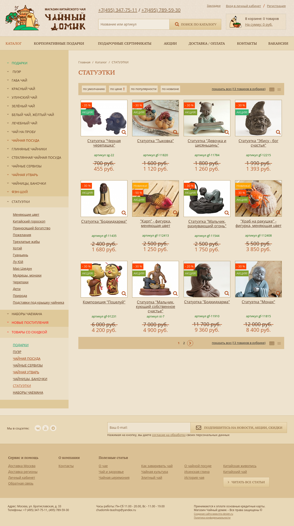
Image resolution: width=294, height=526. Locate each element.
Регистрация (276, 6)
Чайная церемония (114, 477)
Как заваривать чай (157, 466)
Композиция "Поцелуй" (104, 302)
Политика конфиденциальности (212, 517)
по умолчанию (94, 89)
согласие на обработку (169, 435)
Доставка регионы (22, 471)
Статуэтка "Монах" (258, 301)
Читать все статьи (248, 482)
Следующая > (190, 343)
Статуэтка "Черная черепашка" (104, 143)
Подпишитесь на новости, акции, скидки (238, 427)
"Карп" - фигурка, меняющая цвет (155, 223)
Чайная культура (154, 471)
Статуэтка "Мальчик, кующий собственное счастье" (155, 306)
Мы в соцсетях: (18, 428)
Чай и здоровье (111, 471)
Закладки (214, 6)
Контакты (66, 466)
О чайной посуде (197, 466)
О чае (103, 466)
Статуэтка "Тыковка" (155, 140)
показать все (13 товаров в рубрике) (238, 89)
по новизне (170, 89)
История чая (194, 477)
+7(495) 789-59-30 (161, 10)
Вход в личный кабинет (243, 6)
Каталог (101, 62)
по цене (116, 89)
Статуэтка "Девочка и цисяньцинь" (207, 143)
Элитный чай (151, 477)
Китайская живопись (239, 466)
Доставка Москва (22, 466)
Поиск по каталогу (195, 24)
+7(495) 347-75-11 (117, 10)
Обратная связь (20, 483)
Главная (84, 62)
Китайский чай (235, 471)
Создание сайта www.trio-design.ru (213, 513)
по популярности (143, 89)
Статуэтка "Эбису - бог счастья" (258, 143)
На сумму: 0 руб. (258, 24)
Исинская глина (197, 471)
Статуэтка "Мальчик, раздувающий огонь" (207, 223)
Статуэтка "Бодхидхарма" (104, 221)
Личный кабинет (21, 477)
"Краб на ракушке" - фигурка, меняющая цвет (259, 223)
